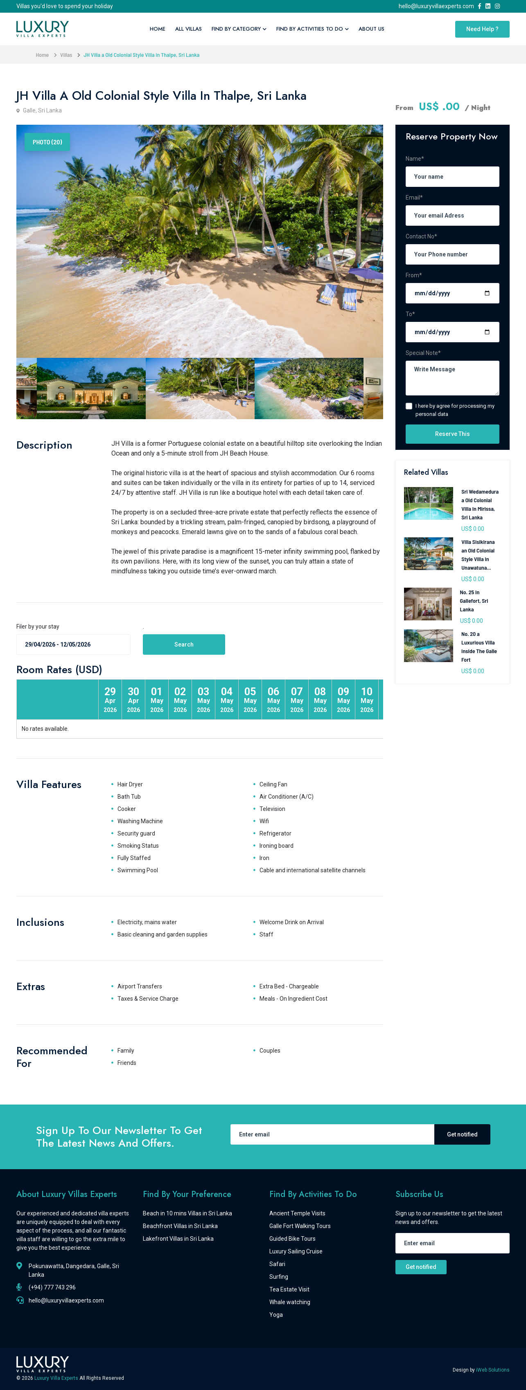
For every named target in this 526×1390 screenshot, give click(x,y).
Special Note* (423, 353)
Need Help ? (482, 29)
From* (414, 275)
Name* (415, 158)
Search (184, 644)
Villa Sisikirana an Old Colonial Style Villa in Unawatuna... (477, 554)
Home (157, 29)
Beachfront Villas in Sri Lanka (180, 1226)
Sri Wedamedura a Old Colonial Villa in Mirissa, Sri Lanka (480, 504)
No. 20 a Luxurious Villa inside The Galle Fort (479, 646)
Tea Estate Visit (289, 1289)
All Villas (188, 29)
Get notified (462, 1134)
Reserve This (452, 434)
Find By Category (239, 29)
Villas (66, 54)
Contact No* (421, 236)
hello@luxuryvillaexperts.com (437, 6)
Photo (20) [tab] (47, 142)
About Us (371, 29)
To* (410, 314)
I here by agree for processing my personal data (454, 410)
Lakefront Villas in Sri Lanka (178, 1238)
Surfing (278, 1276)
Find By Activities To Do (312, 29)
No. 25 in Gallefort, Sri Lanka (474, 600)
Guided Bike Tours (292, 1238)
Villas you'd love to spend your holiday (64, 6)
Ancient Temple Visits (297, 1213)
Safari (277, 1264)
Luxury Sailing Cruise (296, 1251)
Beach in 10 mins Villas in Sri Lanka (187, 1213)
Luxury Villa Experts (56, 1378)
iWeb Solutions (493, 1370)
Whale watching (289, 1302)
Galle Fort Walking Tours (300, 1226)
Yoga (276, 1314)
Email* (414, 197)
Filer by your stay (37, 626)
